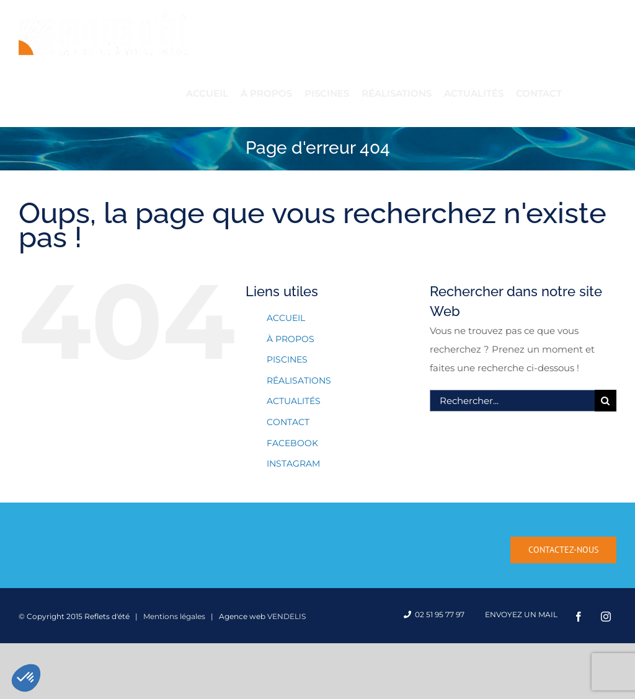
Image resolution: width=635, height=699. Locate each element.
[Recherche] (605, 400)
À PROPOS (290, 339)
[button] (26, 678)
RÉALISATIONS (299, 380)
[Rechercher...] (512, 400)
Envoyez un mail (519, 614)
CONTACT (288, 422)
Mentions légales (174, 616)
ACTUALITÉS (294, 401)
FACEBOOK (292, 443)
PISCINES (287, 359)
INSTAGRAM (293, 463)
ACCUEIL (286, 317)
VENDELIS (286, 616)
